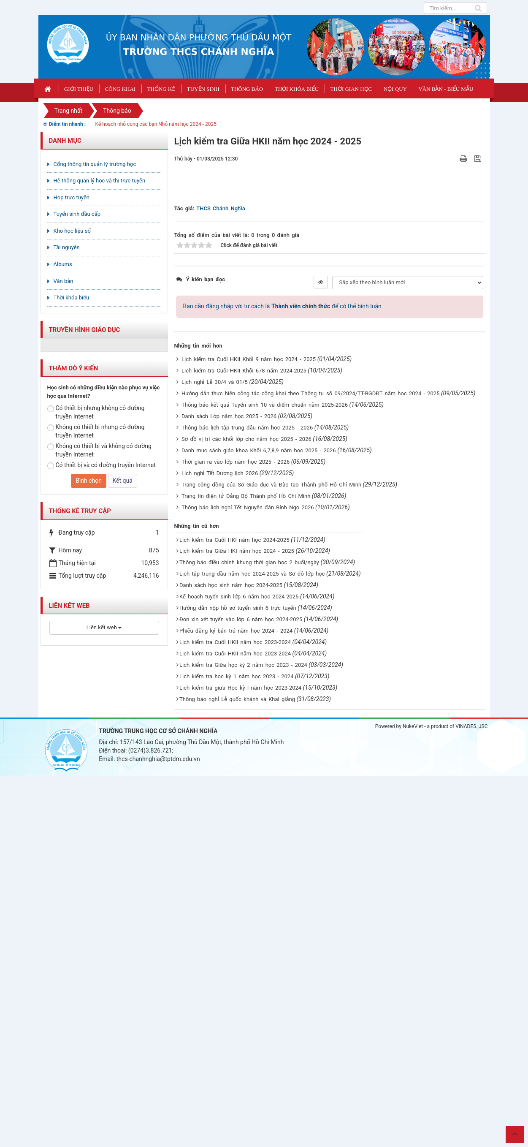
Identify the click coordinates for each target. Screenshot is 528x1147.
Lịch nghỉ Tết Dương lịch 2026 (219, 844)
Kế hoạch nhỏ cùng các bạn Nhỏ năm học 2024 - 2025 (156, 124)
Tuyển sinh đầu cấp (77, 214)
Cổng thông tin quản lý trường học (95, 164)
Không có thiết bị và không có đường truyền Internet (99, 450)
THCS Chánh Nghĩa (220, 579)
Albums (63, 264)
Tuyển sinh (203, 89)
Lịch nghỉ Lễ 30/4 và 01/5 (214, 753)
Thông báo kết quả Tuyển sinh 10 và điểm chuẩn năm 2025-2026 (264, 776)
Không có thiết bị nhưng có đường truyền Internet (96, 431)
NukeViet (413, 1098)
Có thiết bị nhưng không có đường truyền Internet (96, 412)
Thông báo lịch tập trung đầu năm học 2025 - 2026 (247, 799)
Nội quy (395, 89)
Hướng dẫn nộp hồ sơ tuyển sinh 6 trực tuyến (237, 979)
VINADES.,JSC (471, 1098)
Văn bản (63, 281)
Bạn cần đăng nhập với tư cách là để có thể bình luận (282, 677)
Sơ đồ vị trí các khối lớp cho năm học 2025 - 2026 (246, 810)
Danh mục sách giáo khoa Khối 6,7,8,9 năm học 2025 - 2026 (258, 821)
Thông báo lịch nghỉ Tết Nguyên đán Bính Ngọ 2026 (247, 878)
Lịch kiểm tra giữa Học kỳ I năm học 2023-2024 (240, 1059)
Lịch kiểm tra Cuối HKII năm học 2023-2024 (235, 1014)
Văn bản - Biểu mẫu (445, 89)
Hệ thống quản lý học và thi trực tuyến (100, 180)
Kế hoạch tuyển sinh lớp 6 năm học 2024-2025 (238, 968)
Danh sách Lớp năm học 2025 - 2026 (228, 787)
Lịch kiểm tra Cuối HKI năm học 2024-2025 (234, 911)
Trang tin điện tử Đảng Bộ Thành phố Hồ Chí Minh (245, 867)
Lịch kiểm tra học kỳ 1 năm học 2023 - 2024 (236, 1048)
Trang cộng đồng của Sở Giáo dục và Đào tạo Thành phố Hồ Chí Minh (271, 856)
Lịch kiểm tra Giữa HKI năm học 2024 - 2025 (236, 922)
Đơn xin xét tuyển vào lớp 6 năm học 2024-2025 (240, 991)
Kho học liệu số (72, 231)
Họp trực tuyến (72, 197)
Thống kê (161, 89)
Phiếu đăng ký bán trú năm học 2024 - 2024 (235, 1002)
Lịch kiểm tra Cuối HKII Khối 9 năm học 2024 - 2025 (248, 730)
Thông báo (247, 89)
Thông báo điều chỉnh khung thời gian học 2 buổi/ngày (249, 934)
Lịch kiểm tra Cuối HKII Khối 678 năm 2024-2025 (243, 742)
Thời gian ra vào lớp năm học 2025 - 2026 (235, 833)
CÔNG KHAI (120, 89)
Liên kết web (104, 627)
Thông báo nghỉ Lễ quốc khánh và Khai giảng (237, 1070)
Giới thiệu (78, 89)
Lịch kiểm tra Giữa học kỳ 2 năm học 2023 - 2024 (243, 1036)
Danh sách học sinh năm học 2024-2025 (230, 957)
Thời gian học (351, 89)
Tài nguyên (67, 247)
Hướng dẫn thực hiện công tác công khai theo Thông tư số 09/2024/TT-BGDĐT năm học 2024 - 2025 (310, 764)
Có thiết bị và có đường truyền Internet (101, 465)
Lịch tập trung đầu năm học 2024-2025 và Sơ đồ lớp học (252, 945)
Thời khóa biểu (297, 89)
